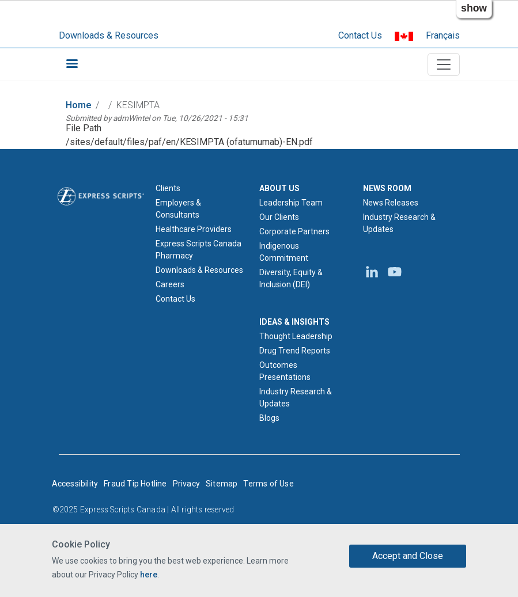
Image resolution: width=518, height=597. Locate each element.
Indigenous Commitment (283, 252)
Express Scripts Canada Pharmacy (198, 249)
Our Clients (279, 217)
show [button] (474, 8)
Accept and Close (407, 555)
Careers (170, 284)
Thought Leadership (295, 336)
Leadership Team (291, 202)
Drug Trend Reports (294, 350)
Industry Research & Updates (295, 397)
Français (443, 35)
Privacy (186, 483)
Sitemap (221, 483)
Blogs (269, 418)
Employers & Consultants (178, 208)
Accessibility (75, 483)
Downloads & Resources (108, 35)
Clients (168, 188)
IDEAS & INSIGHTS (294, 321)
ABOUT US (279, 188)
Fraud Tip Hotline (135, 483)
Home (78, 105)
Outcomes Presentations (285, 371)
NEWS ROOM (387, 188)
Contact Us (360, 35)
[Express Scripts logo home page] (101, 195)
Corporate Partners (294, 231)
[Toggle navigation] (444, 64)
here (148, 574)
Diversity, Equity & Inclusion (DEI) (291, 278)
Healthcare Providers (194, 229)
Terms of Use (268, 483)
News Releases (390, 202)
